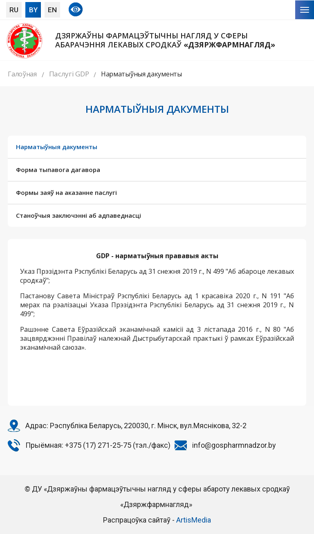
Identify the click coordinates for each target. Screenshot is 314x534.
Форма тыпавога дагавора (58, 169)
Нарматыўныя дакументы (56, 147)
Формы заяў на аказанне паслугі (66, 192)
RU (13, 10)
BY (33, 10)
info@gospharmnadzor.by (234, 445)
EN (52, 10)
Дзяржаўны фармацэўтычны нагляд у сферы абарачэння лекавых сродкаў (165, 40)
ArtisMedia (193, 520)
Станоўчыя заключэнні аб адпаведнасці (78, 215)
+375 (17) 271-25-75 (98, 445)
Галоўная (22, 73)
